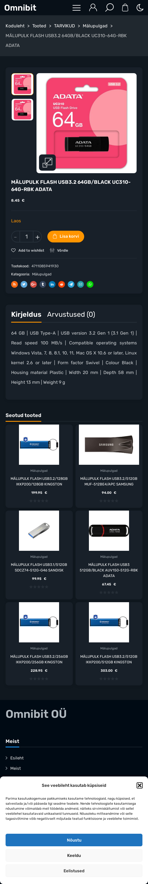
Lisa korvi (69, 236)
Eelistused (74, 870)
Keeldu (74, 855)
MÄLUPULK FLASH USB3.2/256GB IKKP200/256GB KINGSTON (39, 659)
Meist (15, 768)
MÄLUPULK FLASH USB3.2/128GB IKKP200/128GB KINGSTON (39, 481)
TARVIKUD (64, 25)
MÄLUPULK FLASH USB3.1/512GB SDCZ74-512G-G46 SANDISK (39, 567)
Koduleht (15, 25)
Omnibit (20, 8)
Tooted (39, 25)
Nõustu (74, 840)
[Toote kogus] (26, 236)
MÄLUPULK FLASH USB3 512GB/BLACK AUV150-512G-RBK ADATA (109, 570)
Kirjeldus (26, 314)
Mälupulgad (95, 25)
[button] (139, 785)
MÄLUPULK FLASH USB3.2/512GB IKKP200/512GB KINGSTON (108, 659)
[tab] (26, 316)
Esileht (17, 758)
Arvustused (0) (71, 314)
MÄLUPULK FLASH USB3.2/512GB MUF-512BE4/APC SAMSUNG (108, 481)
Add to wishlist (31, 250)
